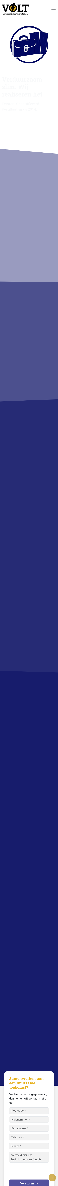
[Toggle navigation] (53, 9)
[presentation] (32, 1171)
